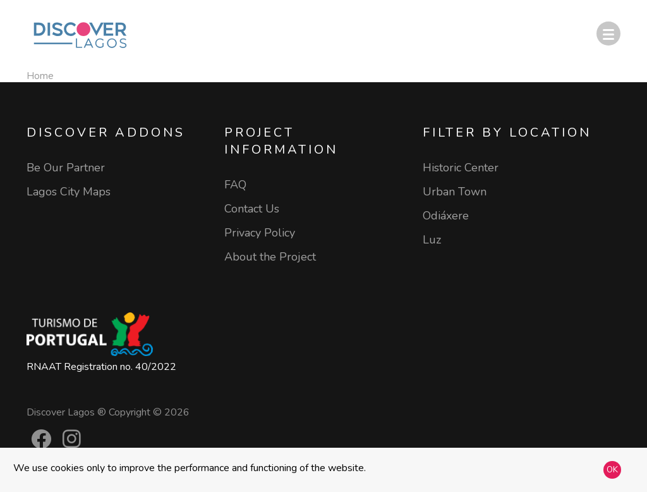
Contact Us (251, 208)
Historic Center (461, 167)
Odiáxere (446, 215)
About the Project (270, 256)
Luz (432, 239)
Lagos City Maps (69, 191)
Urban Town (455, 191)
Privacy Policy (259, 232)
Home (40, 76)
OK (612, 470)
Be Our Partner (66, 167)
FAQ (235, 184)
